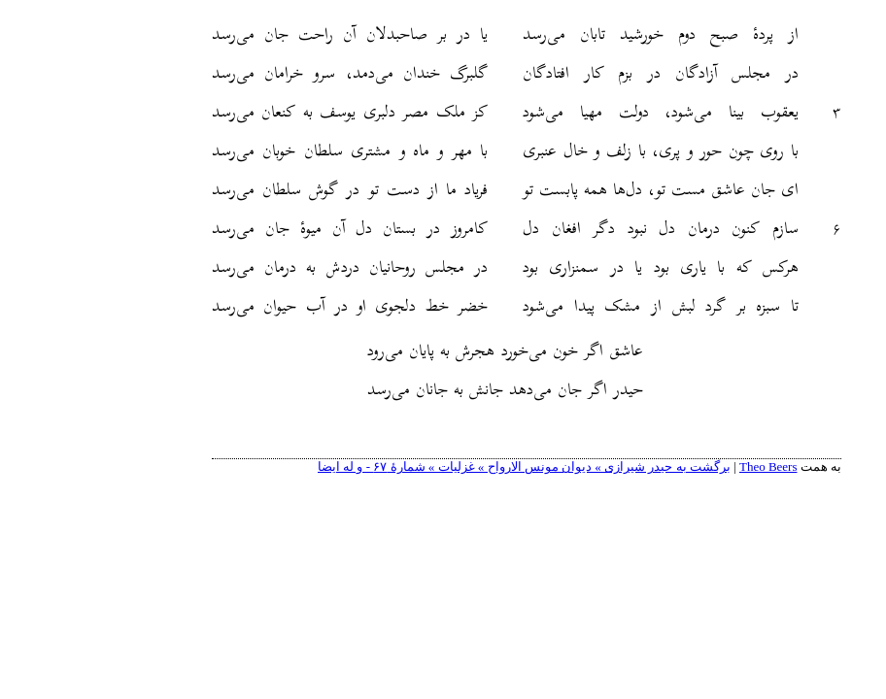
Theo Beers (685, 466)
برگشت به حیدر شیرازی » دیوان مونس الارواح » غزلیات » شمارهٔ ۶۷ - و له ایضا (440, 466)
